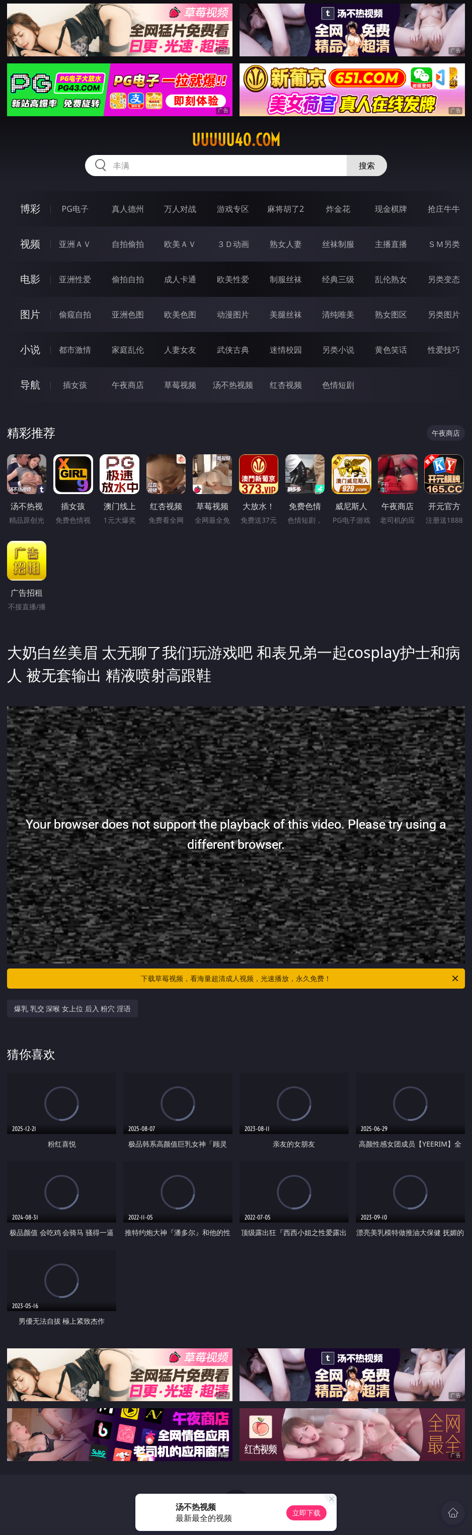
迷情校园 (286, 349)
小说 (30, 349)
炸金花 (338, 208)
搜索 (367, 165)
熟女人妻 (286, 244)
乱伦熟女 (391, 279)
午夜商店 (128, 384)
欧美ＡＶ (180, 244)
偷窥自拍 (75, 314)
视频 (30, 244)
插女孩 (75, 384)
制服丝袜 (286, 279)
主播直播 (391, 244)
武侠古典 (233, 349)
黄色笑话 (391, 349)
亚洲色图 (128, 314)
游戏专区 (233, 208)
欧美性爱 (233, 279)
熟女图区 (391, 314)
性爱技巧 (444, 349)
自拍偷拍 (128, 244)
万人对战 (180, 208)
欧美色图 (180, 314)
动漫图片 (233, 314)
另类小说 (338, 349)
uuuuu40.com (236, 140)
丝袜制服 (338, 244)
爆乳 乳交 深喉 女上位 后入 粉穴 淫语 (72, 1008)
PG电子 (74, 208)
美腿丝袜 (286, 314)
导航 (30, 384)
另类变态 (444, 279)
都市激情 (75, 349)
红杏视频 (286, 384)
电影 (30, 279)
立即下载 (306, 1512)
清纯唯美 (338, 314)
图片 (30, 314)
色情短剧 (338, 384)
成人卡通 (180, 279)
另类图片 (444, 314)
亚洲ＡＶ (75, 244)
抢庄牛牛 (444, 208)
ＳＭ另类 (444, 244)
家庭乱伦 (128, 349)
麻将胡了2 (285, 208)
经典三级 (338, 279)
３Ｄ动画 (233, 244)
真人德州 (128, 208)
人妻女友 (180, 349)
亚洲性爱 (75, 279)
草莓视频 (180, 384)
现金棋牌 (391, 208)
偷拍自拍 (128, 279)
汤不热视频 (233, 384)
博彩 (30, 208)
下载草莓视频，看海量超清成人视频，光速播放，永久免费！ (300, 979)
